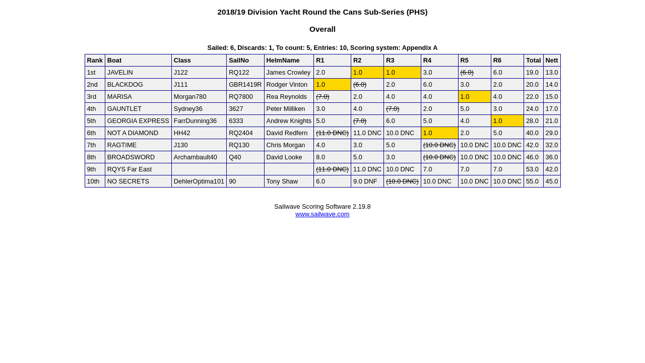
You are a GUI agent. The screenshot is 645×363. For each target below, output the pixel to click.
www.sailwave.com (322, 214)
